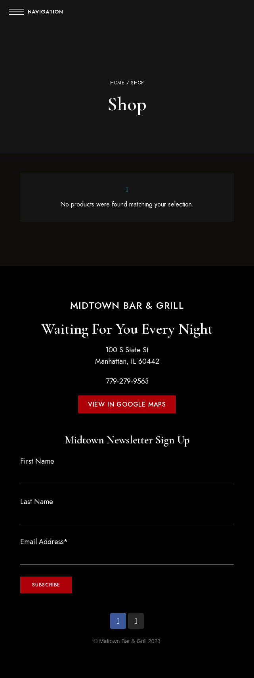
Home (117, 82)
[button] (127, 404)
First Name (37, 461)
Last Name (36, 502)
